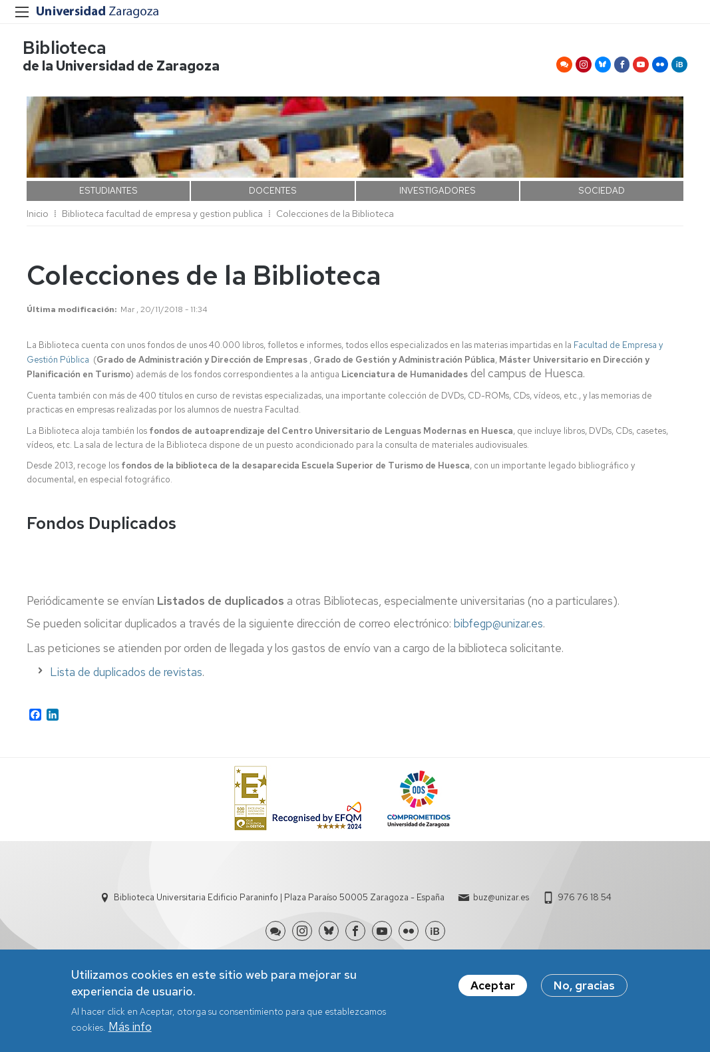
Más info (130, 1028)
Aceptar (492, 987)
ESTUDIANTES (108, 194)
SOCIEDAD (601, 194)
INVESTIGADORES (437, 194)
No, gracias (584, 987)
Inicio (38, 218)
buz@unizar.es (501, 902)
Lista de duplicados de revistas (126, 676)
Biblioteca (68, 50)
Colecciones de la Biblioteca (335, 218)
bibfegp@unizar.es (498, 628)
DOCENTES (273, 194)
